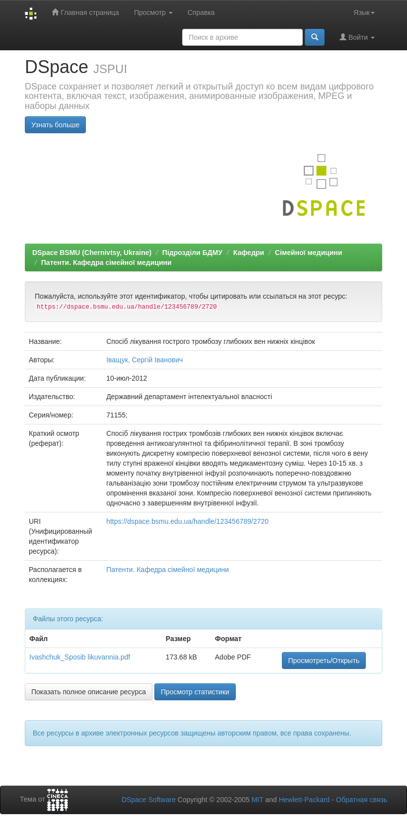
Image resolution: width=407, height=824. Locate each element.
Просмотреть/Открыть (324, 660)
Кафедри (248, 252)
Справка (201, 12)
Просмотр (153, 12)
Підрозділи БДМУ (192, 252)
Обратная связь (361, 800)
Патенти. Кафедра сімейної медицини (106, 262)
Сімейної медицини (308, 252)
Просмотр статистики (195, 692)
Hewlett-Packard (304, 800)
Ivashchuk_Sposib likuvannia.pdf (79, 657)
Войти (357, 37)
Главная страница (85, 12)
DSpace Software (149, 800)
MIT (258, 800)
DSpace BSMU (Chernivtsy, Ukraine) (91, 252)
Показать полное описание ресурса (88, 692)
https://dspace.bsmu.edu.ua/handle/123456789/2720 (187, 521)
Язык (364, 12)
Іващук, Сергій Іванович (144, 360)
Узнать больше (55, 125)
